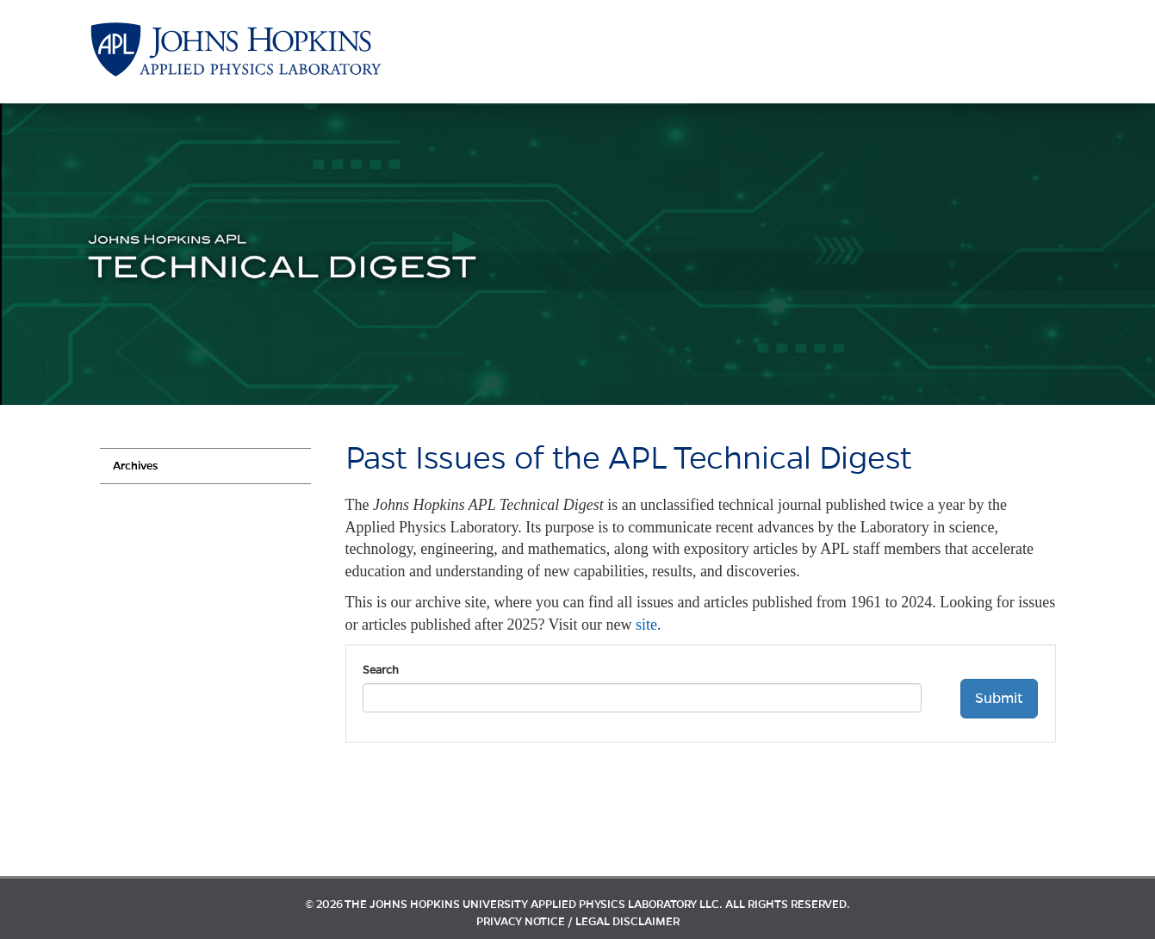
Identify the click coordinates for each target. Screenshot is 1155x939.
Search (381, 670)
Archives (135, 466)
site (646, 624)
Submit (999, 698)
